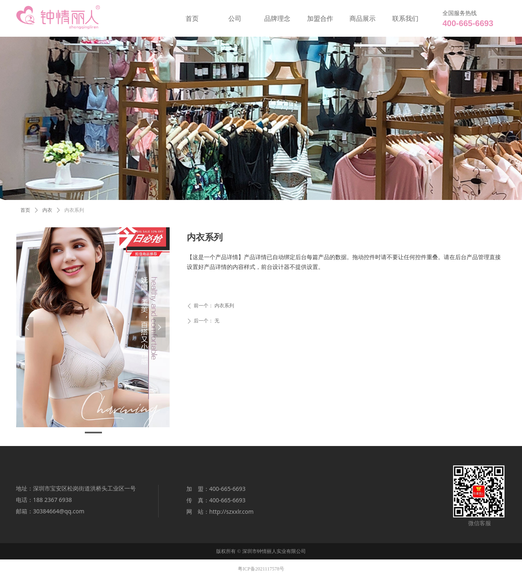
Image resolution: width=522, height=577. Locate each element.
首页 (25, 210)
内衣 (47, 210)
